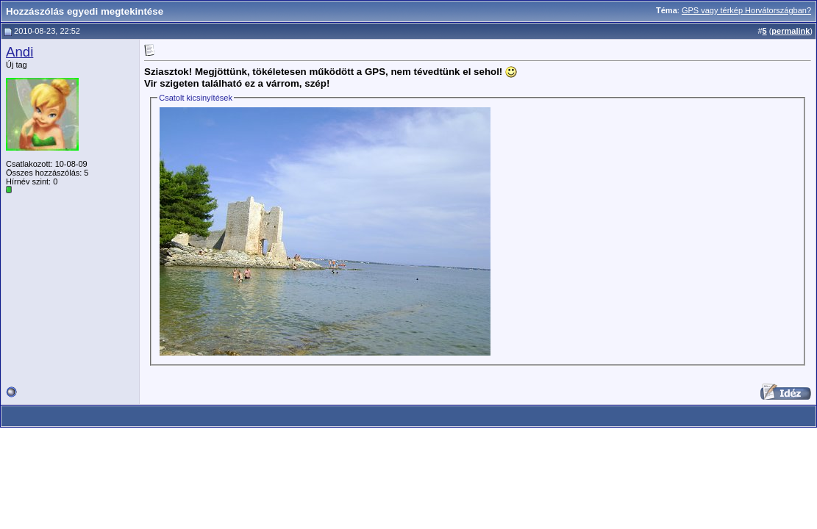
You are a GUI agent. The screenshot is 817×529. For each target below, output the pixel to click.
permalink (790, 30)
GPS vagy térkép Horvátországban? (746, 10)
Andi (19, 52)
